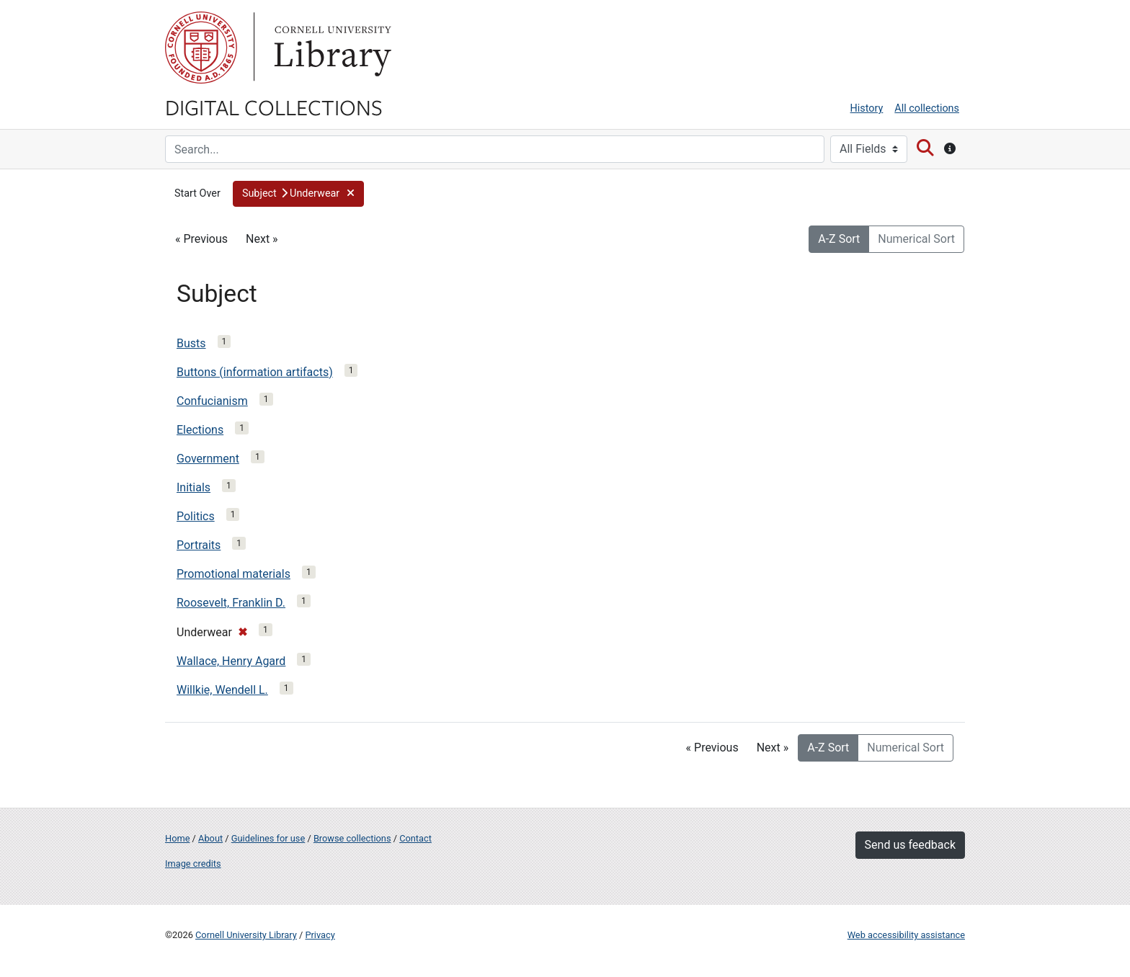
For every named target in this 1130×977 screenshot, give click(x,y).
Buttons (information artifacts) (255, 372)
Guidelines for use (268, 838)
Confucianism (212, 401)
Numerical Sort (916, 239)
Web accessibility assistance (906, 934)
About (210, 838)
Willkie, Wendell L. (222, 690)
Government (208, 458)
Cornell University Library (246, 934)
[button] (298, 194)
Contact (415, 838)
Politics (196, 516)
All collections (926, 108)
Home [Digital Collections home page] (177, 838)
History (867, 108)
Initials (193, 487)
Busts (191, 343)
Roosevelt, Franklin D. (231, 603)
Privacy (319, 934)
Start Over (197, 193)
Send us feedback (910, 845)
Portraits (199, 545)
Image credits (193, 863)
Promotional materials (233, 574)
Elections (200, 430)
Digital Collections (274, 106)
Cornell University (201, 48)
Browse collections (352, 838)
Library (330, 48)
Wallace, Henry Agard (231, 661)
